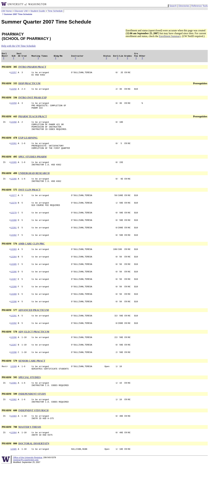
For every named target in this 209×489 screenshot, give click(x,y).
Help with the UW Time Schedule (18, 46)
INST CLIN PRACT (29, 199)
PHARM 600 (10, 432)
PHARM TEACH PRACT (32, 120)
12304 (13, 455)
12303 (13, 438)
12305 (13, 473)
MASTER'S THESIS (29, 449)
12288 (13, 302)
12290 (13, 318)
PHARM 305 (10, 68)
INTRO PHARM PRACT (32, 68)
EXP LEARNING (27, 144)
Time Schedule (55, 11)
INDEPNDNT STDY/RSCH (33, 432)
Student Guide (37, 11)
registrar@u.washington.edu (25, 484)
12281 (13, 239)
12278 (13, 213)
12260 (13, 126)
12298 (13, 371)
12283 (13, 262)
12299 (13, 385)
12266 (13, 187)
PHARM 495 (10, 164)
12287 (13, 294)
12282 (13, 247)
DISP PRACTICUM (29, 85)
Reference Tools (199, 6)
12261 (13, 149)
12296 (13, 355)
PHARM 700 (10, 449)
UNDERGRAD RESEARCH (34, 181)
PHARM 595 (10, 397)
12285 (13, 278)
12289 (13, 310)
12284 (13, 270)
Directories (184, 6)
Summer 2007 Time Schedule (16, 14)
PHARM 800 (10, 467)
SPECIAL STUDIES (29, 397)
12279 (13, 224)
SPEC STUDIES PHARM (32, 164)
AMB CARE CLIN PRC (31, 256)
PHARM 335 (10, 85)
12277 (13, 205)
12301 (13, 403)
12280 (13, 232)
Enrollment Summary (170, 36)
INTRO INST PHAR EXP (32, 100)
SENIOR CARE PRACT (31, 380)
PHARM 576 (10, 256)
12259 (13, 106)
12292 (13, 340)
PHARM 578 (10, 349)
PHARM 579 (10, 380)
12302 (13, 420)
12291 (13, 332)
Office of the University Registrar (27, 482)
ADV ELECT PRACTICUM (33, 349)
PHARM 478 (10, 144)
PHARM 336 (10, 100)
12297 (13, 363)
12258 (13, 91)
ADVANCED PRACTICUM (33, 326)
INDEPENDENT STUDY (32, 414)
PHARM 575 (10, 199)
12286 (13, 286)
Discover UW (21, 11)
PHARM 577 (10, 326)
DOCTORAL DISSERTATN (33, 467)
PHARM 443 (10, 120)
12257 (13, 74)
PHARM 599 (10, 414)
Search (173, 6)
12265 (13, 170)
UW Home (6, 11)
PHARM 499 (10, 181)
